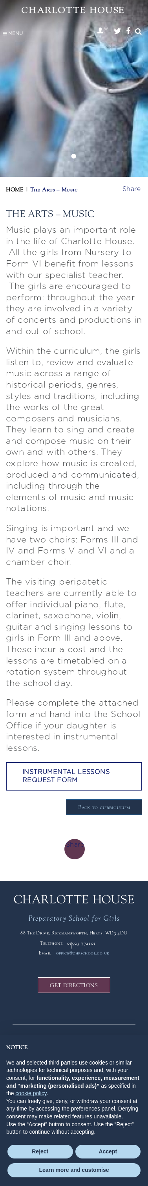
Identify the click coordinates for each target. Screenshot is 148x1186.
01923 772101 (81, 943)
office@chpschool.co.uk (83, 953)
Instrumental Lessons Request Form (66, 776)
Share (131, 189)
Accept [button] (108, 1151)
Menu (12, 33)
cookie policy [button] (30, 1093)
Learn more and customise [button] (74, 1170)
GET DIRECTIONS (74, 985)
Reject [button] (40, 1151)
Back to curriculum (104, 807)
